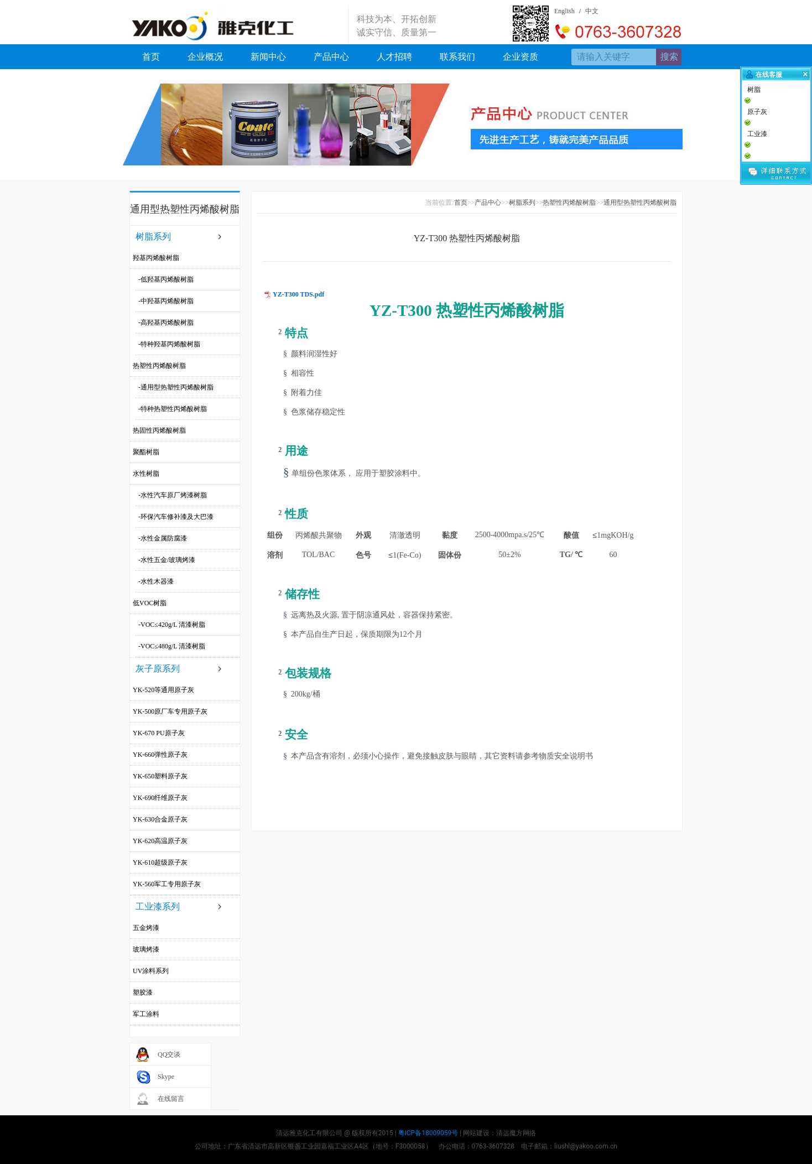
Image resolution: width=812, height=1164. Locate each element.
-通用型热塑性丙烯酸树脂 (176, 387)
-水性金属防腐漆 (162, 538)
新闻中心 (268, 56)
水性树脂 (146, 473)
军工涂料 (146, 1014)
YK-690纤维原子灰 (160, 798)
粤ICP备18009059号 (428, 1133)
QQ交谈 (169, 1054)
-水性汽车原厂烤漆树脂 (172, 495)
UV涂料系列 (151, 971)
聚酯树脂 (146, 452)
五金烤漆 (146, 928)
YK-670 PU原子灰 (159, 733)
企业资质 (520, 56)
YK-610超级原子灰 (160, 862)
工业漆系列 (158, 906)
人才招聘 (394, 56)
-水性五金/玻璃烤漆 (166, 560)
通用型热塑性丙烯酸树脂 (639, 202)
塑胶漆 (143, 992)
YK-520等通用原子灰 (163, 690)
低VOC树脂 (149, 603)
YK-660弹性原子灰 (160, 754)
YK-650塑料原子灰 (160, 776)
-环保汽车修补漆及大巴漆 (176, 517)
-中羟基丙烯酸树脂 (166, 301)
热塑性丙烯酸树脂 (159, 366)
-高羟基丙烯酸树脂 (166, 322)
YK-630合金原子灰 (160, 819)
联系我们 (457, 56)
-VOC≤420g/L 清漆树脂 (171, 624)
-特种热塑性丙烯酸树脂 (172, 409)
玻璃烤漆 (146, 949)
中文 (591, 11)
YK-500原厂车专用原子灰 (170, 711)
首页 (151, 56)
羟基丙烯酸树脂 (156, 258)
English (564, 11)
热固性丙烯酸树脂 (159, 430)
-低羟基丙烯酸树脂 (166, 279)
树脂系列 (153, 236)
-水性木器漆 (156, 581)
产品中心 (331, 56)
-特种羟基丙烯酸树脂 (169, 344)
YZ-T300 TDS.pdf (298, 294)
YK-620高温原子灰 (160, 841)
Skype (166, 1076)
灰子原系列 (158, 668)
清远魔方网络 (516, 1133)
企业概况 (205, 56)
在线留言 (171, 1099)
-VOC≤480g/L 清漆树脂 (171, 646)
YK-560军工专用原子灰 (167, 884)
